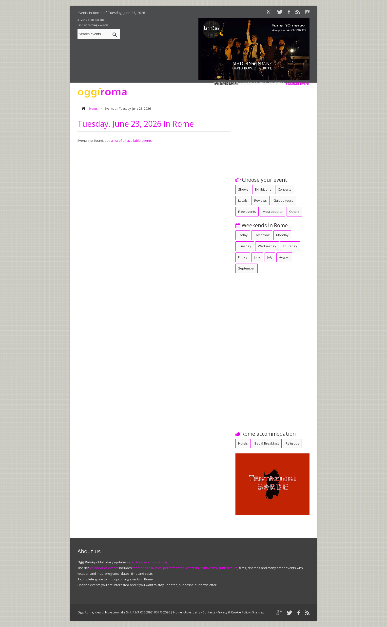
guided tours (227, 568)
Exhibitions (263, 189)
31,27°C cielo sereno (91, 19)
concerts (192, 568)
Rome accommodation (265, 433)
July (269, 257)
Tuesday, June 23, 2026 (126, 12)
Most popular (273, 211)
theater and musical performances (159, 568)
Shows (243, 189)
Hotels (243, 443)
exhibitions (208, 568)
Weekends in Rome (261, 225)
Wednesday (267, 246)
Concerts (284, 189)
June (257, 257)
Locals (243, 200)
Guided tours (283, 200)
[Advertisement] (272, 138)
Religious (292, 443)
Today (243, 235)
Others (294, 211)
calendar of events (104, 568)
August (284, 257)
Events (93, 109)
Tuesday (244, 246)
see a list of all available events (128, 140)
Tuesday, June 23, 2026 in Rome (135, 123)
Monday (282, 235)
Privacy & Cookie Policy (233, 612)
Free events (247, 211)
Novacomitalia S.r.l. (118, 612)
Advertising (192, 612)
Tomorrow (262, 235)
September (246, 268)
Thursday (290, 246)
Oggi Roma (85, 612)
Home (177, 612)
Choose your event (261, 179)
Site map (258, 612)
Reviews (260, 200)
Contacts (209, 612)
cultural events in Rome (149, 562)
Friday (242, 257)
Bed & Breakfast (266, 443)
